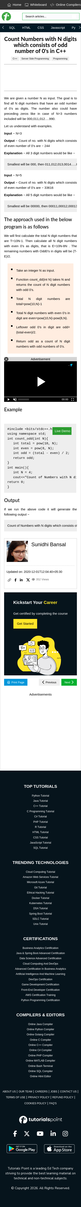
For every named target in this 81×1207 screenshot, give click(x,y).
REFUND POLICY (62, 1097)
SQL (12, 27)
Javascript (58, 27)
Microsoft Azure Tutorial (40, 882)
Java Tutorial (40, 800)
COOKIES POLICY (35, 1103)
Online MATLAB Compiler (40, 1060)
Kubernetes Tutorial (40, 903)
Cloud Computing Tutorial (40, 871)
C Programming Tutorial (40, 811)
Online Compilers (65, 4)
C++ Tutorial (40, 806)
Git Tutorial (40, 887)
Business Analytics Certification (40, 948)
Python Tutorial (40, 795)
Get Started (25, 623)
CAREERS (41, 1091)
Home (14, 4)
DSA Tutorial (40, 908)
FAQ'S (53, 1103)
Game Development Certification (40, 984)
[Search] (50, 16)
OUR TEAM (25, 1091)
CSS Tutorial (40, 837)
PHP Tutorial (40, 821)
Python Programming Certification (40, 1000)
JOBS (54, 1091)
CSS (41, 27)
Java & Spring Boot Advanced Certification (40, 953)
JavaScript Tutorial (40, 842)
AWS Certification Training (40, 995)
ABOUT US (9, 1091)
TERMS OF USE (15, 1097)
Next (69, 682)
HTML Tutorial (40, 832)
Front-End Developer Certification (40, 989)
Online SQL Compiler (40, 1071)
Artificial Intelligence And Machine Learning (40, 974)
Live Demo (62, 431)
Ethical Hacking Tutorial (40, 892)
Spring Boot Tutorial (40, 913)
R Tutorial (40, 827)
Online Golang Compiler (40, 1034)
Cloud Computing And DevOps (40, 963)
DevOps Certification (40, 979)
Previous (49, 682)
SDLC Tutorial (40, 918)
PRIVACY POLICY (38, 1097)
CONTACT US (68, 1091)
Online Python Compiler (40, 1029)
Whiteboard (36, 4)
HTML (26, 27)
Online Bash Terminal (40, 1066)
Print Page (15, 682)
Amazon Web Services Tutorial (40, 877)
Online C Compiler (40, 1039)
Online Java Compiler (40, 1024)
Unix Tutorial (40, 924)
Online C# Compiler (40, 1050)
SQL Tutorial (40, 847)
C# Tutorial (40, 816)
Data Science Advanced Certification (40, 958)
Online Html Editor (40, 1076)
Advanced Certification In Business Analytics (40, 968)
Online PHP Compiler (40, 1055)
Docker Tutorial (40, 898)
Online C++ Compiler (40, 1045)
